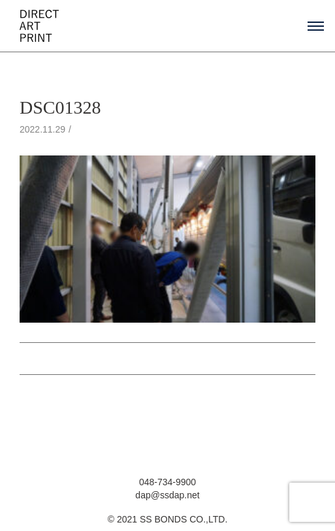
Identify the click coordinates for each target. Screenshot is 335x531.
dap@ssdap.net (167, 495)
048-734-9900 (167, 482)
